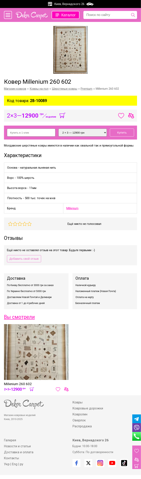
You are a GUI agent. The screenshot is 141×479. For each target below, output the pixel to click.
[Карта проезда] (90, 4)
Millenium (72, 208)
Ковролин (79, 414)
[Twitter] (88, 463)
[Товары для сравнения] (136, 459)
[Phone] (136, 436)
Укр (7, 464)
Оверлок (79, 420)
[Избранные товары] (136, 451)
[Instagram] (100, 463)
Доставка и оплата (18, 452)
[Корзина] (136, 466)
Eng (14, 464)
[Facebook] (76, 463)
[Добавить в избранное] (58, 389)
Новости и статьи (17, 446)
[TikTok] (124, 463)
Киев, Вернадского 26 (69, 4)
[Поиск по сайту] (133, 15)
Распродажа (82, 426)
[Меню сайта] (8, 15)
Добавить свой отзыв (24, 258)
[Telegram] (136, 418)
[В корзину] (62, 115)
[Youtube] (112, 463)
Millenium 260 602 (18, 384)
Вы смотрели (19, 317)
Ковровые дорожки (87, 408)
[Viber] (136, 427)
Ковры (77, 402)
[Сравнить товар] (66, 389)
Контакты (11, 458)
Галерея (10, 440)
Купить (122, 132)
